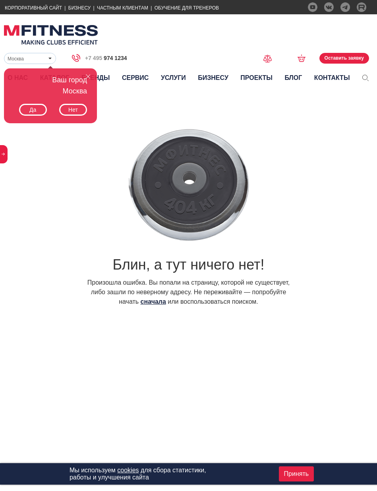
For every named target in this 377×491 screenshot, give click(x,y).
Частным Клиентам (122, 8)
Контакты (332, 77)
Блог (293, 77)
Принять (296, 473)
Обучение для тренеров (187, 8)
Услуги (173, 77)
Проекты (256, 77)
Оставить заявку (344, 58)
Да (32, 110)
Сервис (135, 77)
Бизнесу (79, 8)
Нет (73, 110)
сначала (153, 301)
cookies (128, 470)
